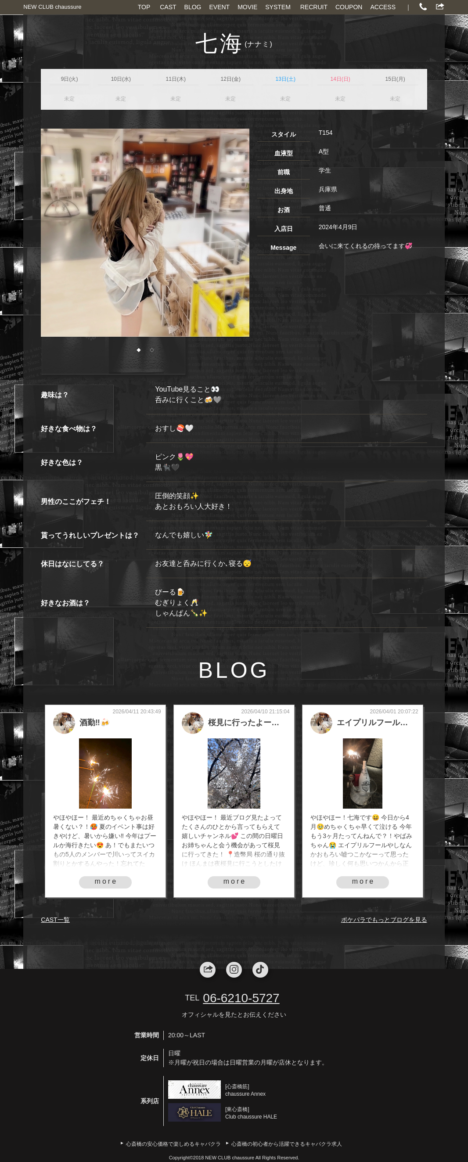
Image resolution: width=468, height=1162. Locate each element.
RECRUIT (314, 7)
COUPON (348, 7)
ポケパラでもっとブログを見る (384, 919)
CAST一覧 (55, 919)
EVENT (219, 7)
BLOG (193, 7)
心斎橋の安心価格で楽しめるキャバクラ (173, 1144)
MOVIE (247, 7)
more (106, 881)
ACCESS (383, 7)
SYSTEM (278, 7)
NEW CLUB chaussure (52, 7)
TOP (144, 7)
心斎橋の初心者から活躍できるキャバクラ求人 (286, 1144)
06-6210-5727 (241, 998)
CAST (168, 7)
